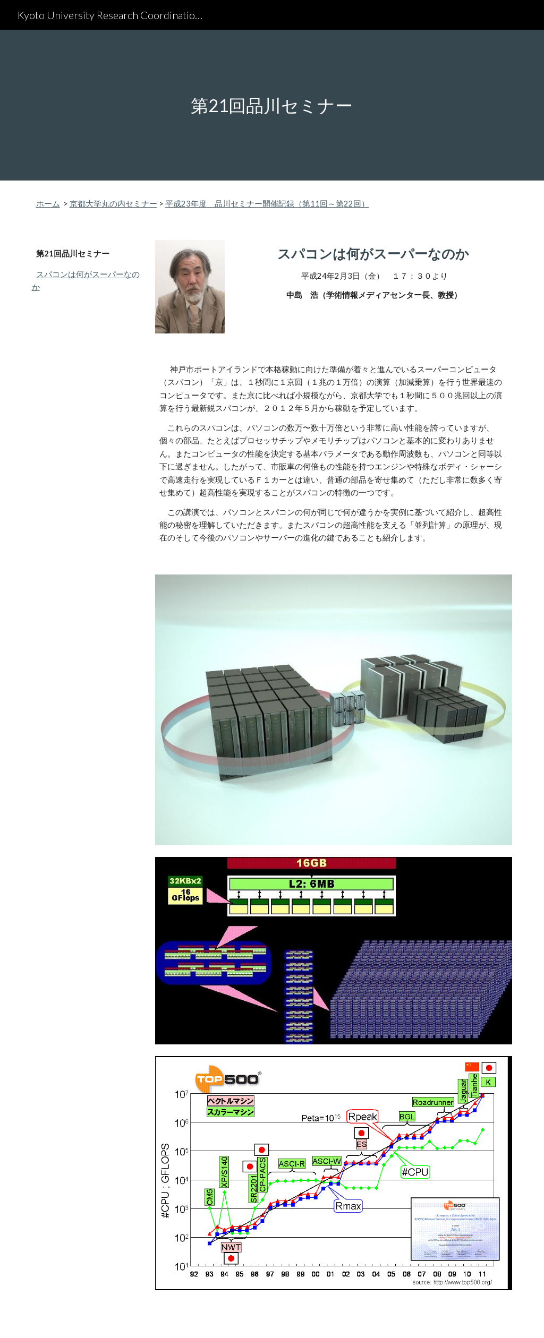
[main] (272, 105)
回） (361, 203)
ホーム (48, 203)
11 (315, 203)
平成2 (175, 203)
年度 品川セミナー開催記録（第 (250, 203)
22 (348, 203)
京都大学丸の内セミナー (113, 203)
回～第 (332, 203)
